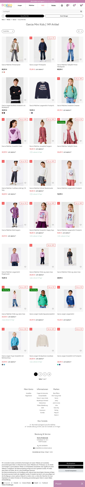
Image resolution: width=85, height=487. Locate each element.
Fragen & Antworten (42, 394)
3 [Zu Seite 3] (44, 375)
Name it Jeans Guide (42, 399)
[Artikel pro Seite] (80, 31)
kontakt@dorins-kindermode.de (42, 448)
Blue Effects (56, 394)
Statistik (16, 483)
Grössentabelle (42, 396)
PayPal (36, 483)
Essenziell (7, 483)
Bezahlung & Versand (42, 401)
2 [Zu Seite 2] (40, 375)
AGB (42, 408)
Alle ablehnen (70, 467)
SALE (42, 5)
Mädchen (31, 5)
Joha (56, 406)
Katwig (56, 411)
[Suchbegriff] (41, 11)
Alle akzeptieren (71, 463)
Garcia (14, 19)
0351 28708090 (42, 446)
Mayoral (56, 413)
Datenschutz (42, 403)
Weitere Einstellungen (7, 485)
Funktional (45, 483)
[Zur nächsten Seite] (49, 375)
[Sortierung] (8, 31)
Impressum (42, 411)
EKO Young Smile (56, 396)
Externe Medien (26, 483)
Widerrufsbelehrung (42, 406)
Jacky (56, 401)
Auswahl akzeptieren (70, 470)
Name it (56, 415)
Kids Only (56, 408)
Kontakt (42, 413)
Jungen (20, 5)
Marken (53, 5)
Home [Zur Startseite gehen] (3, 19)
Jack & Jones (56, 403)
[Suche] (81, 11)
